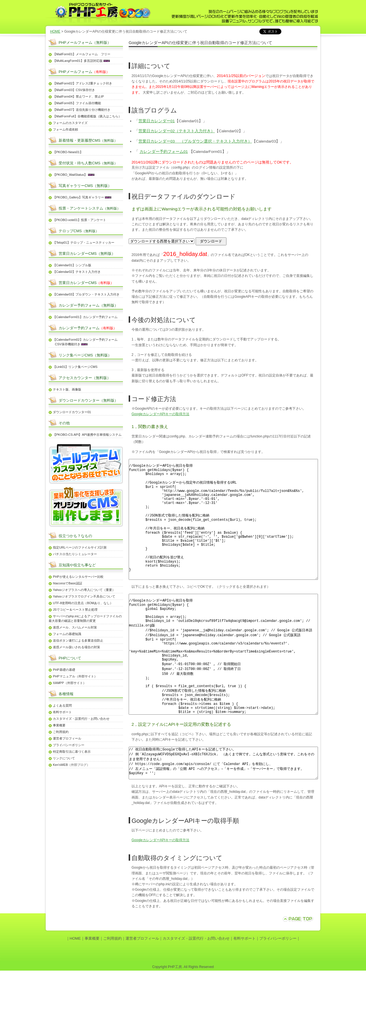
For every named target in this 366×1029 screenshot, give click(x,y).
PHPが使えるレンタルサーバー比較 (78, 576)
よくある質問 (62, 705)
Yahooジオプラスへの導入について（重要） (84, 590)
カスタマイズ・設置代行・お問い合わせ (81, 718)
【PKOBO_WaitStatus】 (70, 174)
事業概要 (59, 725)
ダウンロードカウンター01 (72, 412)
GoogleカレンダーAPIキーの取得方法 (160, 414)
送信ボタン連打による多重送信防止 (78, 640)
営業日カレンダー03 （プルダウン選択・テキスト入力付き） (195, 141)
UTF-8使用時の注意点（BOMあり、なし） (83, 603)
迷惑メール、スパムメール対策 (75, 627)
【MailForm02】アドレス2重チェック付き (82, 83)
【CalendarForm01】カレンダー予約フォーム (85, 317)
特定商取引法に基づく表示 (72, 751)
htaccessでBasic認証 (67, 583)
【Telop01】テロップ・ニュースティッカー (83, 242)
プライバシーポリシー (68, 745)
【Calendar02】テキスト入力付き (77, 271)
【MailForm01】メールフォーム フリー (81, 54)
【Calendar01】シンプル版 (72, 265)
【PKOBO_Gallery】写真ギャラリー (78, 197)
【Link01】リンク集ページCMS (75, 366)
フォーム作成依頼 (65, 129)
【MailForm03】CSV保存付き (74, 90)
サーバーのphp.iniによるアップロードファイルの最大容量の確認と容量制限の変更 (85, 618)
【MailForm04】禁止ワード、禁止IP (78, 96)
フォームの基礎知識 (67, 634)
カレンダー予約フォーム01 (164, 151)
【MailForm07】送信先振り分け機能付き (81, 109)
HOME (55, 31)
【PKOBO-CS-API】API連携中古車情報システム (87, 434)
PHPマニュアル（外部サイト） (75, 676)
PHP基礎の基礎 (64, 669)
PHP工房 (175, 1025)
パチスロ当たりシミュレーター (75, 554)
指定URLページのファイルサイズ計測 (79, 547)
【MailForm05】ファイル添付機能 (77, 103)
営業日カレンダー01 (156, 121)
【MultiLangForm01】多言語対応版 (78, 60)
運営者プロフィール (67, 738)
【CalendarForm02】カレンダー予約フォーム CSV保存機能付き (83, 342)
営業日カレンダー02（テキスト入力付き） (176, 131)
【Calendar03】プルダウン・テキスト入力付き (86, 294)
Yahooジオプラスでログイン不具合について (84, 596)
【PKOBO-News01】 (68, 152)
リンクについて (64, 758)
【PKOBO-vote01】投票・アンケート (79, 220)
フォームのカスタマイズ (70, 123)
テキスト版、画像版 (67, 389)
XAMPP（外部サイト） (69, 683)
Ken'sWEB (60, 764)
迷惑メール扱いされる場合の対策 (76, 647)
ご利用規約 (61, 732)
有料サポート (62, 712)
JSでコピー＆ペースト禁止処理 (75, 609)
